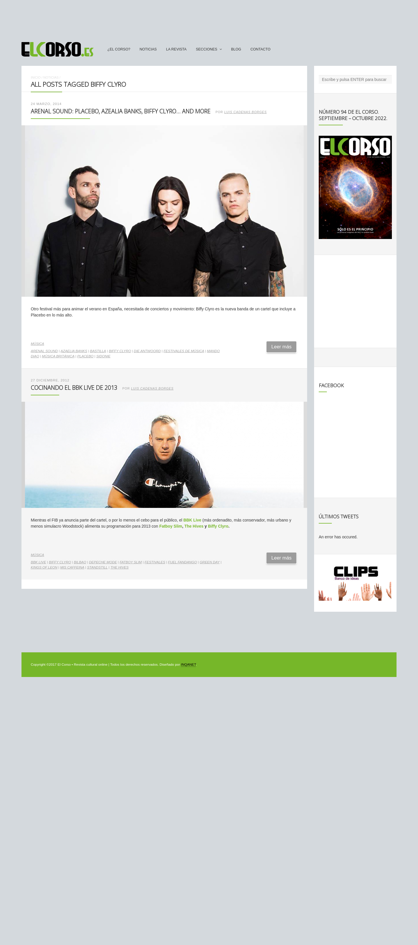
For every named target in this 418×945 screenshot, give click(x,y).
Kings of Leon (44, 567)
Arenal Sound (44, 351)
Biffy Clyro (120, 351)
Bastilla (98, 351)
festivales (155, 562)
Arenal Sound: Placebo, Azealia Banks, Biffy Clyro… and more (120, 111)
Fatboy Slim (170, 526)
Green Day (210, 562)
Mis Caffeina (72, 567)
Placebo (85, 356)
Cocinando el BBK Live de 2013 (74, 388)
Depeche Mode (103, 562)
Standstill (97, 567)
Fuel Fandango (182, 562)
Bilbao (80, 562)
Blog (236, 49)
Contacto (261, 49)
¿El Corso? (118, 49)
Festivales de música (183, 351)
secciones (206, 49)
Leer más (281, 347)
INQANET (188, 664)
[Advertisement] (209, 18)
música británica (58, 356)
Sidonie (103, 356)
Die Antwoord (147, 351)
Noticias (148, 49)
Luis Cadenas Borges (245, 112)
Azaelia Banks (74, 351)
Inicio (36, 77)
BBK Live (192, 520)
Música (37, 344)
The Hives (193, 526)
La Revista (176, 49)
